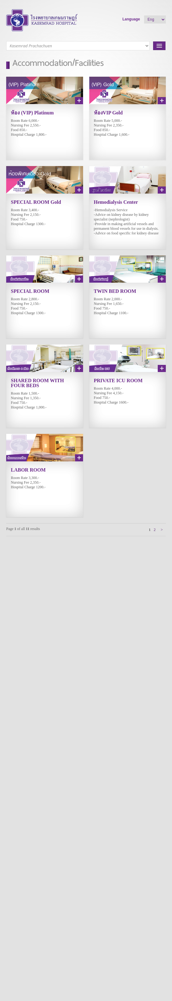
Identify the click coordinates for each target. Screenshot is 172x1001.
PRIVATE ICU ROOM (118, 380)
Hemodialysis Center (116, 202)
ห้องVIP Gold (108, 112)
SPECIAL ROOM (30, 291)
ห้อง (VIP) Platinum (32, 112)
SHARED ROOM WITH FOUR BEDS (37, 383)
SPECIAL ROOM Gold (36, 202)
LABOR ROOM (28, 470)
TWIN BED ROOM (115, 291)
